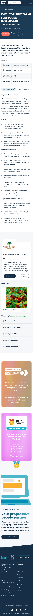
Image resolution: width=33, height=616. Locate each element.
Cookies (26, 605)
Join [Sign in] (17, 568)
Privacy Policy (18, 605)
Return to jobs (7, 9)
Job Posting (5, 590)
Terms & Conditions (9, 605)
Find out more (16, 456)
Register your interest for (16, 397)
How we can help (6, 587)
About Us (19, 585)
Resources (19, 577)
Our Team (19, 588)
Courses (18, 574)
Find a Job (19, 571)
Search (12, 3)
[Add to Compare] (23, 276)
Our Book (19, 591)
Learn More (10, 537)
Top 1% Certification (7, 593)
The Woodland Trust (14, 254)
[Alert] (10, 276)
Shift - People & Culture (8, 596)
